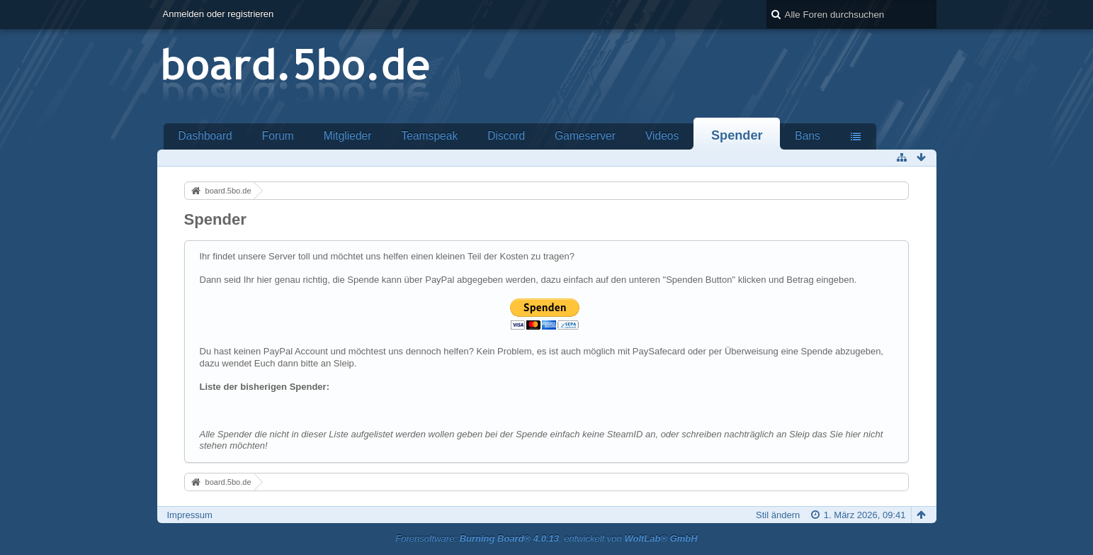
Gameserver (585, 136)
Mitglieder (348, 136)
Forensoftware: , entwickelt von (546, 538)
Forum (278, 136)
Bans (807, 136)
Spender (737, 135)
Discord (506, 136)
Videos (662, 136)
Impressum (190, 515)
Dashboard (205, 136)
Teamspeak (429, 136)
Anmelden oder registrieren (218, 14)
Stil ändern (778, 515)
